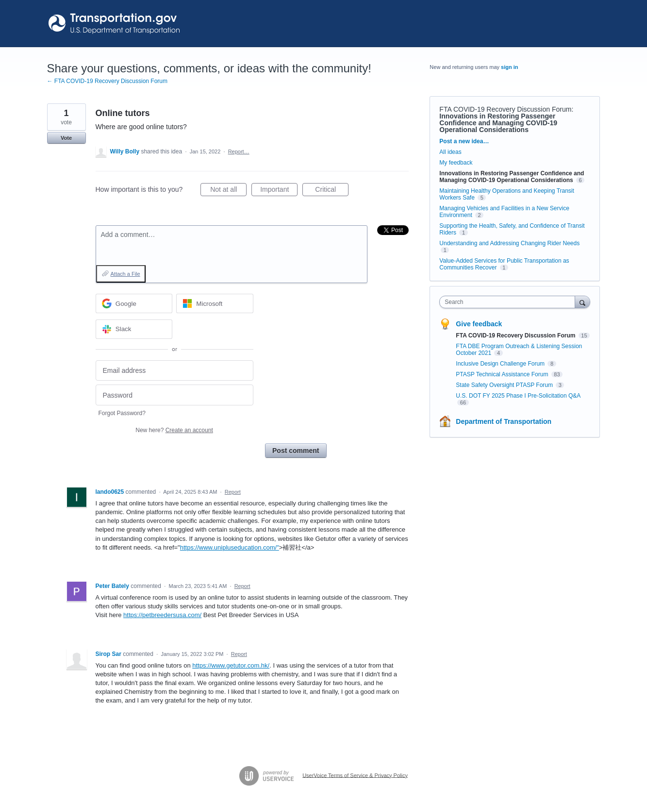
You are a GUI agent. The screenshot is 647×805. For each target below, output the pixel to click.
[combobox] (509, 302)
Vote (66, 138)
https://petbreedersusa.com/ (162, 615)
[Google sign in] (134, 303)
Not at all (228, 190)
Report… (238, 151)
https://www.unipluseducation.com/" (229, 547)
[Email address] (174, 370)
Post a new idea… (464, 141)
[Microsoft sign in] (214, 303)
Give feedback (479, 324)
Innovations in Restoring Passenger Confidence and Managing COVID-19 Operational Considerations (498, 123)
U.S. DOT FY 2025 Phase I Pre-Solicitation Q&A (518, 395)
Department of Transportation (503, 421)
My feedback (455, 162)
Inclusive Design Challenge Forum (501, 363)
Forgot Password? (122, 413)
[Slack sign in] (134, 329)
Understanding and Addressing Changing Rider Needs (509, 243)
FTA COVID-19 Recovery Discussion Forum (505, 109)
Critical (331, 190)
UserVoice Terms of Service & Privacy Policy (355, 775)
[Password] (174, 395)
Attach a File (125, 274)
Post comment (295, 450)
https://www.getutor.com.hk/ (230, 665)
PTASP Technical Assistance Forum (502, 374)
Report (233, 492)
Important (279, 190)
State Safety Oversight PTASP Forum (505, 385)
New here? (174, 430)
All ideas (450, 152)
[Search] (582, 302)
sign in (509, 67)
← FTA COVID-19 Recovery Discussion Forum (107, 81)
